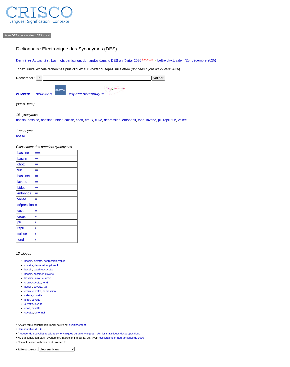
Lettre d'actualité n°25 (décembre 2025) (186, 60)
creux (89, 120)
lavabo (151, 120)
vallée (182, 120)
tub (173, 120)
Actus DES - (11, 35)
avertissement (77, 324)
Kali (48, 35)
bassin (21, 120)
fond (141, 120)
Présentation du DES (31, 329)
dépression (112, 120)
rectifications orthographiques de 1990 (121, 337)
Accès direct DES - (32, 35)
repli (166, 120)
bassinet (47, 120)
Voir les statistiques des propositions (118, 333)
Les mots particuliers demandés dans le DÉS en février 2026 (103, 60)
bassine (33, 120)
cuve (98, 120)
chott (79, 120)
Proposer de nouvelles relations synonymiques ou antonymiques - (57, 333)
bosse (20, 136)
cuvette (23, 94)
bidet (59, 120)
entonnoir (129, 120)
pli (159, 120)
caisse (69, 120)
